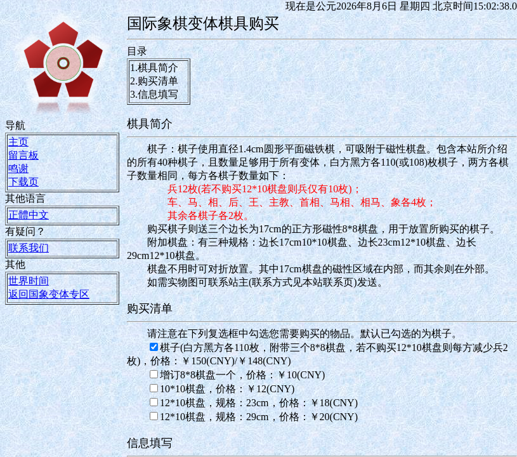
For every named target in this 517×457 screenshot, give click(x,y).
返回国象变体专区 (48, 294)
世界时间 (28, 280)
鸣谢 (18, 168)
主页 (18, 141)
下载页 (23, 181)
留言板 (23, 155)
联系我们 (28, 247)
